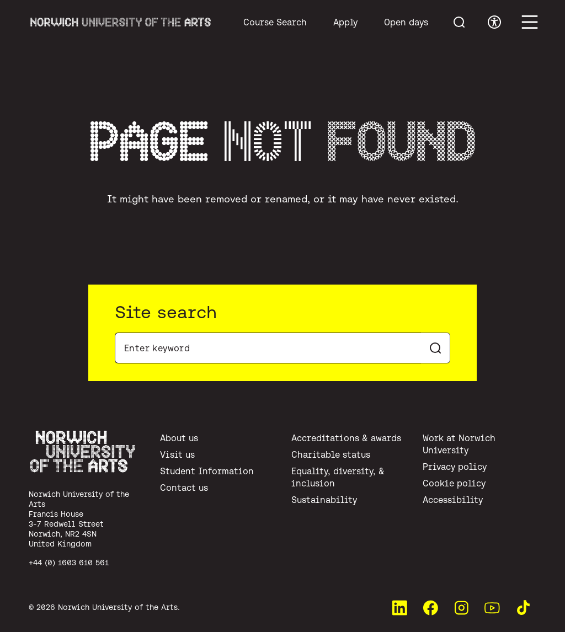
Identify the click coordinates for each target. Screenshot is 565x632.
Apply (345, 22)
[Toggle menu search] (459, 22)
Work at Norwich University (459, 444)
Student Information (207, 471)
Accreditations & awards (346, 438)
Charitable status (330, 454)
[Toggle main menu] (529, 22)
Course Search (275, 22)
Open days (406, 22)
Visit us (177, 454)
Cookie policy (454, 483)
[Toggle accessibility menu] (494, 22)
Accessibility (453, 500)
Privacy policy (455, 467)
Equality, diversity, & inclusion (338, 477)
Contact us (184, 487)
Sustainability (324, 500)
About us (179, 438)
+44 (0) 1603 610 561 (69, 562)
